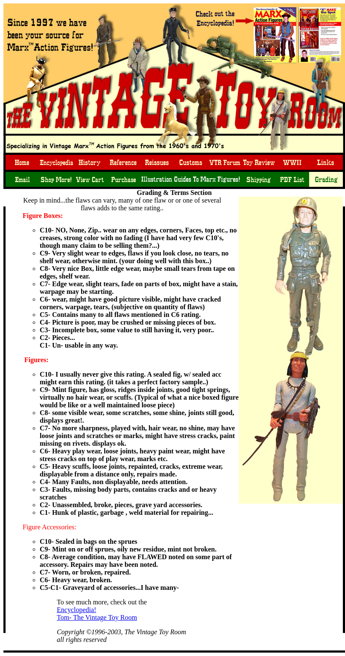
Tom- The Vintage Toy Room (97, 617)
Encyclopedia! (76, 609)
